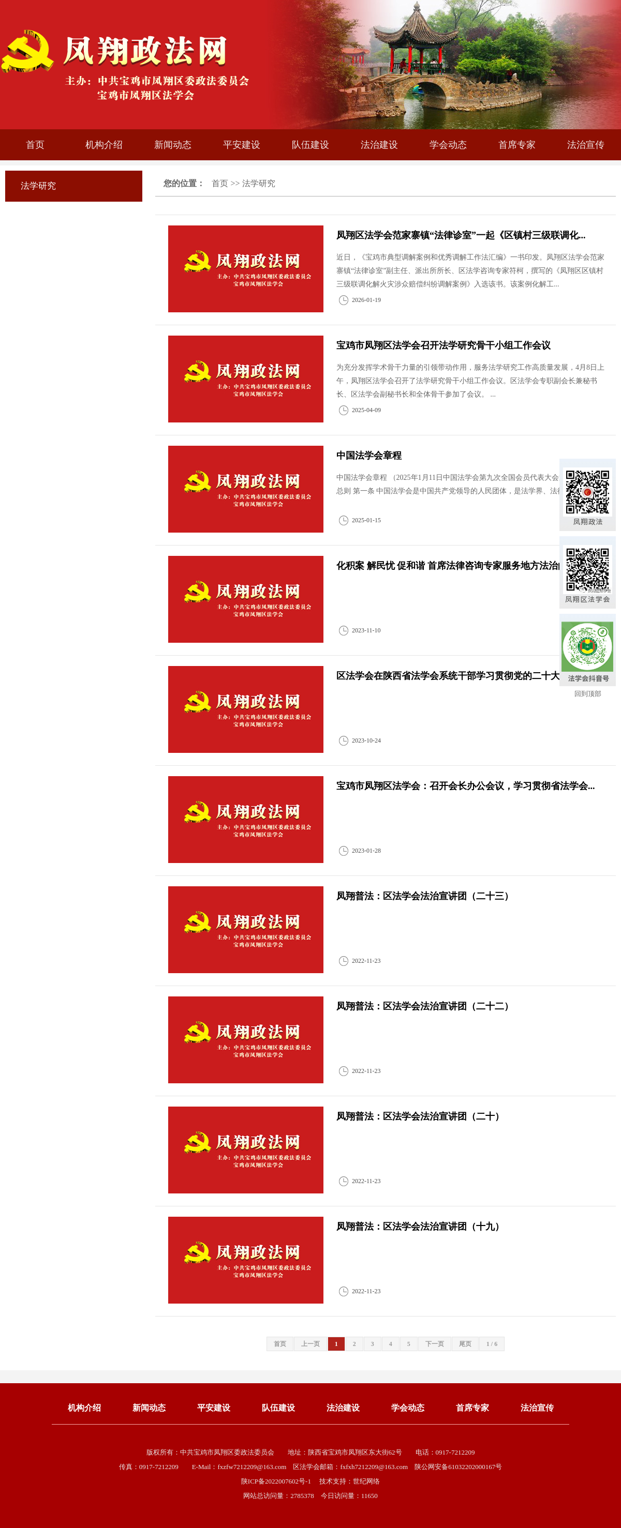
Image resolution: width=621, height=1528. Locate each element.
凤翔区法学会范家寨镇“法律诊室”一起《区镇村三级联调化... (461, 235)
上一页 (310, 1344)
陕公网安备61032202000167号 (458, 1467)
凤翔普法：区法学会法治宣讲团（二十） (420, 1116)
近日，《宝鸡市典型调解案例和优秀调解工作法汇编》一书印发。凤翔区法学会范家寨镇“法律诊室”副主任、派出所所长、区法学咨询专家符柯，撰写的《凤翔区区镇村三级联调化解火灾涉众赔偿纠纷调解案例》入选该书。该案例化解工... (470, 270)
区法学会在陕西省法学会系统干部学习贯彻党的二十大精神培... (465, 676)
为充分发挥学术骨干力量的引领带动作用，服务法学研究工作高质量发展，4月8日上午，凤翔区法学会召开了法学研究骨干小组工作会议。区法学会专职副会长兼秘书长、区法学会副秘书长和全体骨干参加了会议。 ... (470, 381)
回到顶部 (587, 694)
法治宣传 (585, 145)
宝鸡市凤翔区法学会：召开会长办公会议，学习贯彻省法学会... (465, 786)
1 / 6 (491, 1344)
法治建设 (379, 145)
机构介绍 (104, 145)
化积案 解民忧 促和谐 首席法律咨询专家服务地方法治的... (455, 566)
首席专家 (517, 145)
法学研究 (258, 183)
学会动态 (448, 145)
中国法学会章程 (369, 455)
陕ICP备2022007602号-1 (277, 1481)
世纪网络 (366, 1481)
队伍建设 (310, 145)
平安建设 (241, 145)
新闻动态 (172, 145)
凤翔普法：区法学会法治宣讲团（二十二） (424, 1006)
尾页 (465, 1344)
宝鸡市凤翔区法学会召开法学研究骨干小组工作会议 (443, 345)
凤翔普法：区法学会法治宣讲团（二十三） (424, 896)
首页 (35, 145)
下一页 (434, 1344)
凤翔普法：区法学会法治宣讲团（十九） (420, 1226)
